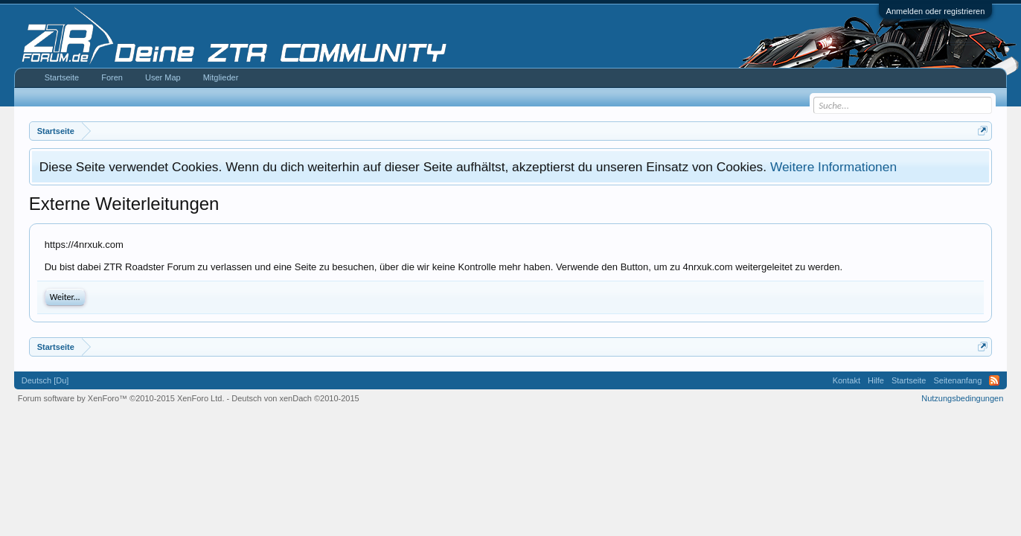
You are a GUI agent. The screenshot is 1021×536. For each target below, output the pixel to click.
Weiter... (65, 297)
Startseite (62, 77)
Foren (112, 77)
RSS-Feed (994, 380)
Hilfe (876, 380)
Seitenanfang (957, 380)
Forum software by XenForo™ (121, 398)
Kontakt (846, 380)
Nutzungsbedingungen (962, 398)
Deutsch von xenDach (295, 398)
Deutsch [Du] (45, 380)
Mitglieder (221, 77)
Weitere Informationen (833, 166)
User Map (163, 77)
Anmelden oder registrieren (935, 11)
